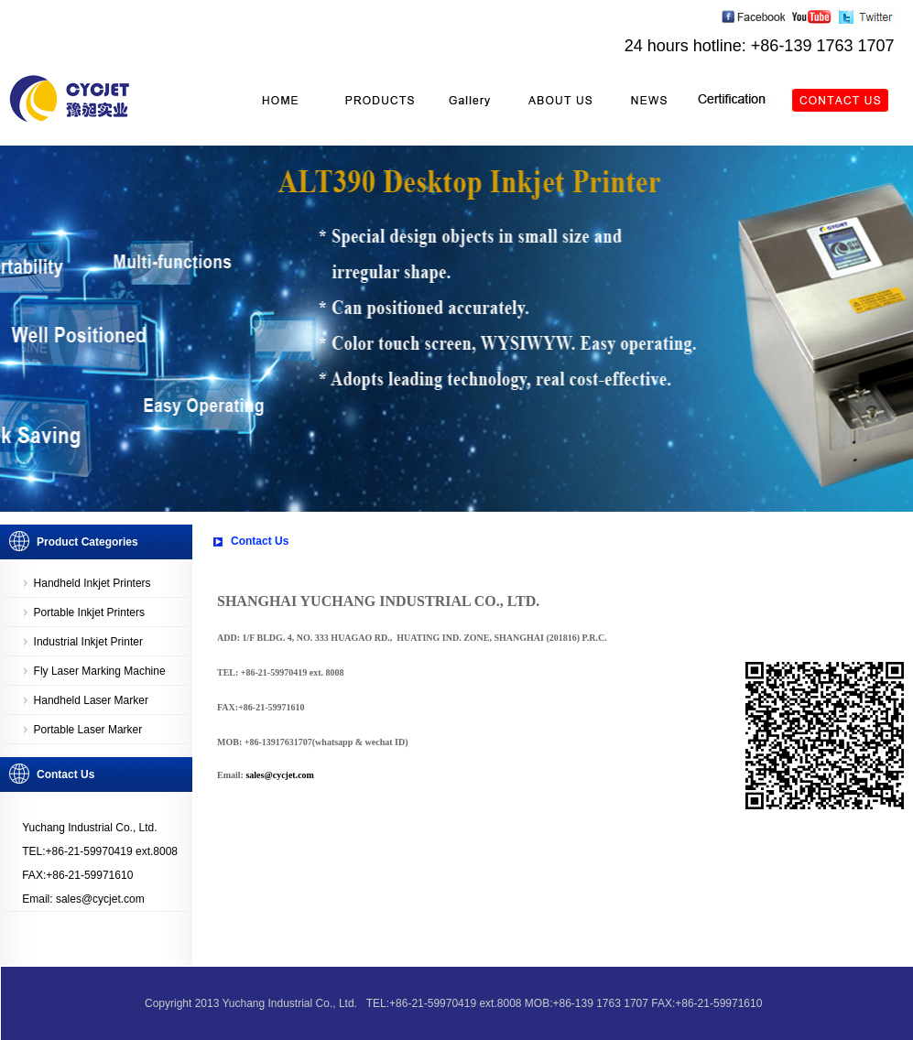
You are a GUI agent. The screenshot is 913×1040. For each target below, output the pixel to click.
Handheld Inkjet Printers (92, 583)
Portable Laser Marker (88, 729)
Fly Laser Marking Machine (100, 671)
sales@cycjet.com (279, 775)
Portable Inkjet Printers (89, 612)
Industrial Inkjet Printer (88, 641)
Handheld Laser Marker (91, 700)
